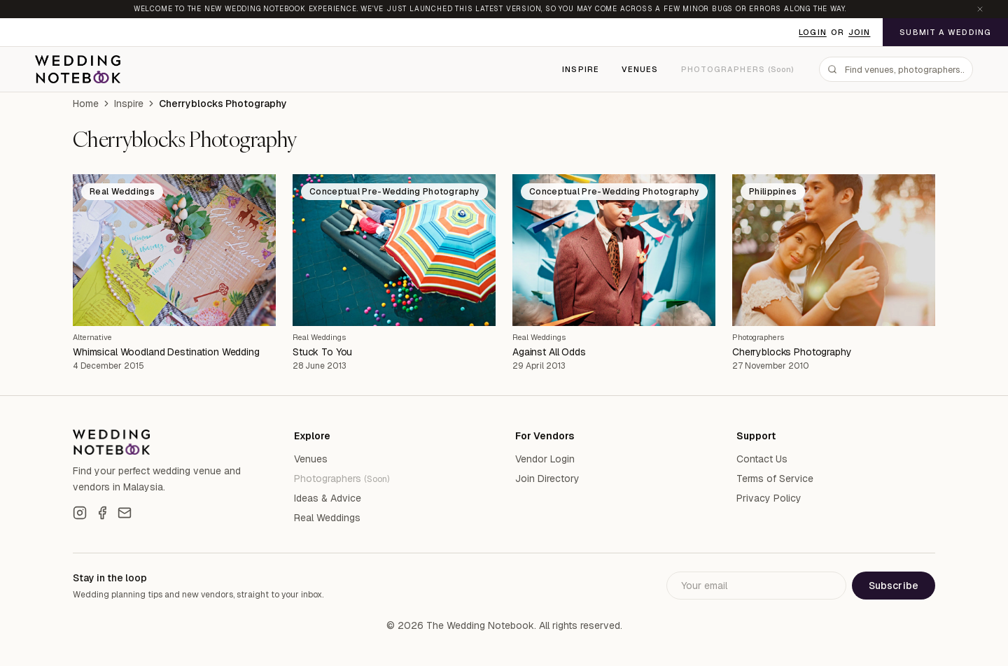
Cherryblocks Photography (792, 352)
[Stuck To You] (394, 250)
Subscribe (893, 585)
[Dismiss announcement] (980, 9)
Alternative (92, 337)
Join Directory (547, 478)
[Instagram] (80, 513)
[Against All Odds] (613, 250)
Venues (640, 69)
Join (859, 32)
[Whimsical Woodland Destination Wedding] (174, 250)
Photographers (758, 337)
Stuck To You (322, 352)
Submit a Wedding (945, 32)
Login (813, 32)
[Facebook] (102, 513)
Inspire (580, 69)
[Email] (125, 513)
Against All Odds (549, 352)
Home (86, 103)
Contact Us (762, 459)
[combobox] (896, 69)
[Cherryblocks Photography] (833, 250)
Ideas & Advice (327, 498)
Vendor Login (545, 459)
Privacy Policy (769, 498)
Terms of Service (774, 478)
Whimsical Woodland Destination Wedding (166, 352)
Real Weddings (319, 337)
